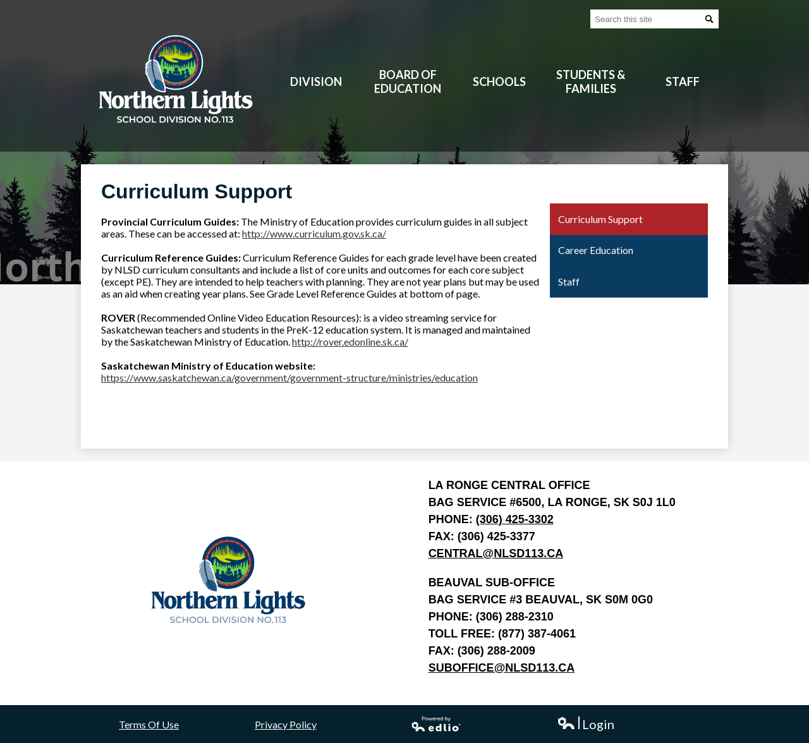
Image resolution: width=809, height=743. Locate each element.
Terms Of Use (149, 724)
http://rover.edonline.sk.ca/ (350, 341)
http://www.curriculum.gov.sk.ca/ (314, 233)
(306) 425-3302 (515, 519)
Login (585, 724)
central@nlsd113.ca (496, 553)
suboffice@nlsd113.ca (502, 667)
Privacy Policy (286, 724)
